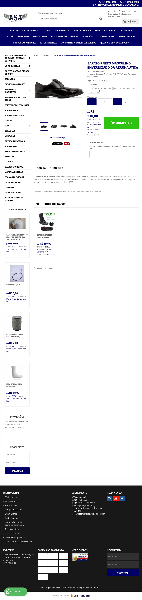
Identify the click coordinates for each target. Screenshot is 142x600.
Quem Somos (119, 11)
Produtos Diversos (15, 151)
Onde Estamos (11, 518)
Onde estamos (125, 14)
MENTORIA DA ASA (13, 192)
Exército (9, 156)
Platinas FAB (11, 110)
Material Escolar (14, 172)
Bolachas (10, 131)
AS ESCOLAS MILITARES (24, 42)
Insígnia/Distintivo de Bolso (16, 98)
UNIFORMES (23, 36)
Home (109, 11)
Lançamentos (131, 11)
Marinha (9, 161)
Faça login (58, 13)
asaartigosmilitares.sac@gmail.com (88, 513)
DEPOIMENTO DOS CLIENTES (24, 30)
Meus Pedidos (114, 16)
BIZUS (10, 36)
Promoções (113, 14)
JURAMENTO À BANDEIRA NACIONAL (78, 42)
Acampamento (12, 146)
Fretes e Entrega (12, 533)
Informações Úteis (13, 522)
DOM (7, 125)
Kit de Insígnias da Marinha (14, 199)
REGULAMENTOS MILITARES (64, 36)
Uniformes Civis (13, 182)
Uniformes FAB (12, 66)
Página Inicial (11, 497)
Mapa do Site (11, 505)
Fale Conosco (11, 501)
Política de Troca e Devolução (18, 541)
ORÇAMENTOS (62, 30)
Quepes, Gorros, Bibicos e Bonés (17, 72)
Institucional (11, 492)
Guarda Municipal (14, 166)
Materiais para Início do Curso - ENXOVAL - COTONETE (15, 58)
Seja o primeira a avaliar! (97, 80)
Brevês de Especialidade (17, 105)
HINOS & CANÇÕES (82, 30)
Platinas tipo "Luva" (15, 115)
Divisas (8, 120)
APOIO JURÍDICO (127, 36)
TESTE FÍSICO (88, 36)
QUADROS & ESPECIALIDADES (114, 42)
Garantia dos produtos (15, 537)
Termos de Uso (12, 529)
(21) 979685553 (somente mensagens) (117, 4)
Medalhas (10, 136)
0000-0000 (109, 2)
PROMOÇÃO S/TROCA (14, 177)
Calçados (10, 79)
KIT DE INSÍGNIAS (48, 42)
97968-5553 (131, 2)
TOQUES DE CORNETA (105, 30)
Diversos (9, 187)
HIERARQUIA (126, 30)
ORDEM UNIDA (40, 36)
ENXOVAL (46, 30)
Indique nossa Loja (13, 509)
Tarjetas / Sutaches (15, 84)
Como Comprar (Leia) (14, 525)
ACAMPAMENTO (107, 36)
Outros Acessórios (15, 141)
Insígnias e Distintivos (10, 90)
